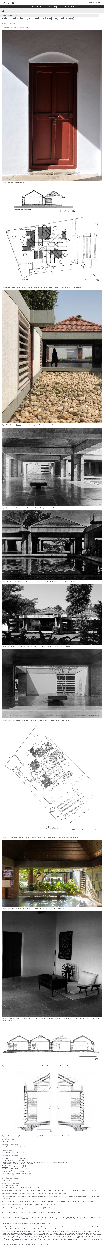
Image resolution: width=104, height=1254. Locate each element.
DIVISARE (5, 1159)
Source (31, 287)
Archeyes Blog (6, 1160)
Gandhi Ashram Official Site (10, 1164)
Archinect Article (7, 1168)
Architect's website (8, 1165)
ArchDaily (5, 1167)
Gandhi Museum (7, 1175)
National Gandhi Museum (10, 1171)
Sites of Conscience (8, 1173)
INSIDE (36, 6)
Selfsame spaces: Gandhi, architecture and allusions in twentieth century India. (26, 1162)
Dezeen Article (6, 1170)
